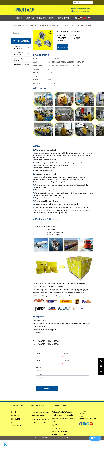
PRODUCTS (33, 26)
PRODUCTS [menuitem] (41, 18)
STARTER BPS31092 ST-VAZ (48, 344)
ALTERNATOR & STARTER (53, 26)
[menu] (41, 18)
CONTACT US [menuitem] (63, 18)
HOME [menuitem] (19, 18)
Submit (47, 389)
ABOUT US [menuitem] (30, 18)
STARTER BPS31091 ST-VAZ (79, 26)
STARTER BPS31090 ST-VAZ (48, 341)
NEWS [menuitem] (52, 18)
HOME (23, 26)
